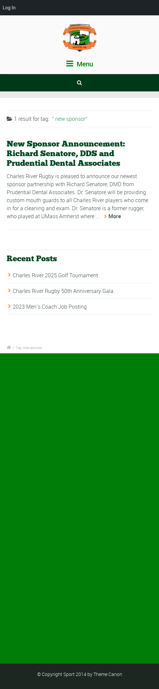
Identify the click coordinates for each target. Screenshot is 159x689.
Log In (9, 7)
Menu (79, 63)
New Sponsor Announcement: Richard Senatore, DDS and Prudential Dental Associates (66, 153)
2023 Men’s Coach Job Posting (50, 307)
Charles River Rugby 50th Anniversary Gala (63, 291)
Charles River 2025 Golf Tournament (55, 275)
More (114, 216)
